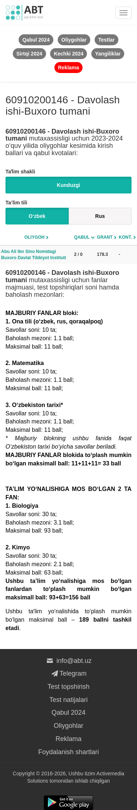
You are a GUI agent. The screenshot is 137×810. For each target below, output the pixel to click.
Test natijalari (68, 699)
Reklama (68, 738)
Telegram (68, 673)
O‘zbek (36, 216)
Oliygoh (34, 237)
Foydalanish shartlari (68, 752)
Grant (105, 237)
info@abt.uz (68, 660)
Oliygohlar (68, 725)
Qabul (82, 237)
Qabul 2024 (68, 712)
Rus (100, 216)
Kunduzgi (68, 185)
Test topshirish (68, 686)
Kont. (125, 237)
